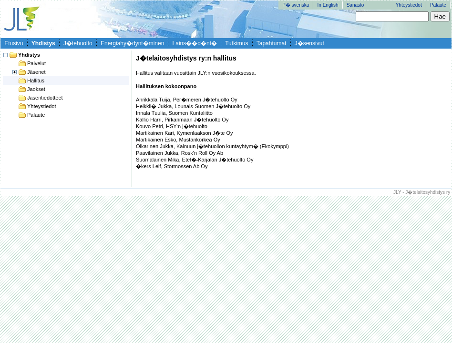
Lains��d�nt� (195, 43)
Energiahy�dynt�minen (132, 43)
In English (328, 5)
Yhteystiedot (409, 5)
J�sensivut (309, 43)
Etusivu (13, 43)
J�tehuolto (77, 43)
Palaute (438, 5)
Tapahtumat (272, 43)
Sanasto (355, 5)
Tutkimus (236, 43)
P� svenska (295, 5)
